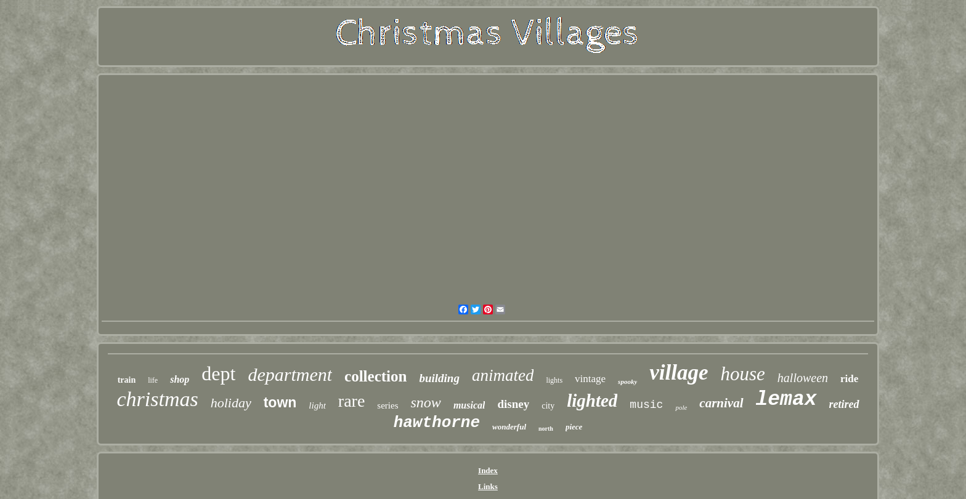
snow (426, 402)
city (548, 405)
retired (844, 404)
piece (574, 426)
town (280, 402)
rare (351, 400)
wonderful (509, 426)
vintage (590, 379)
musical (469, 405)
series (387, 405)
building (439, 378)
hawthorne (437, 422)
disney (513, 403)
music (646, 405)
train (127, 380)
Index (488, 470)
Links (488, 486)
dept (218, 373)
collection (375, 376)
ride (849, 379)
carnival (721, 403)
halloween (802, 378)
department (290, 374)
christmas (157, 399)
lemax (786, 399)
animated (503, 375)
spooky (627, 381)
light (317, 405)
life (153, 380)
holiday (231, 402)
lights (554, 380)
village (678, 373)
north (545, 428)
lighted (592, 400)
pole (681, 407)
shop (179, 379)
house (743, 374)
